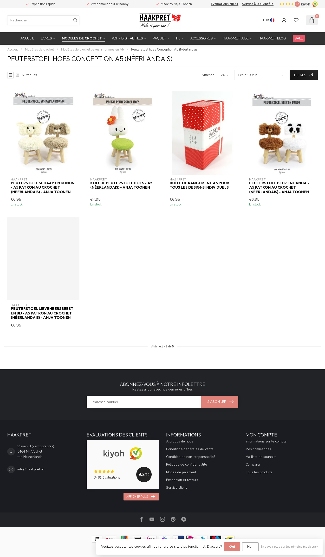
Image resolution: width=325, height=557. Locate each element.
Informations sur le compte (266, 441)
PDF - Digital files (127, 38)
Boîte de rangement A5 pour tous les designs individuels (199, 185)
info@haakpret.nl (30, 469)
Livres (46, 38)
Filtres (303, 75)
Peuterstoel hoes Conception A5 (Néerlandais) (165, 49)
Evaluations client (224, 4)
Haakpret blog (272, 38)
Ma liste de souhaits (261, 457)
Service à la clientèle (257, 4)
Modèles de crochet (82, 38)
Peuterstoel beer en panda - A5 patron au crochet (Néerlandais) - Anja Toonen (279, 187)
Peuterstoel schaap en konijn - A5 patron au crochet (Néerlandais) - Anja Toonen (42, 187)
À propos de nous (179, 441)
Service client (176, 487)
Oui (232, 546)
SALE (299, 38)
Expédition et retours (182, 480)
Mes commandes (258, 449)
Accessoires (201, 38)
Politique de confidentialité (186, 464)
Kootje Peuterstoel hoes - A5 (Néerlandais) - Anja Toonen (121, 185)
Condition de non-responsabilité (190, 457)
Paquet (159, 38)
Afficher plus (140, 496)
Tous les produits (259, 472)
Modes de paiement (181, 472)
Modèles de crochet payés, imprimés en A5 (92, 49)
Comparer (253, 464)
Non (250, 546)
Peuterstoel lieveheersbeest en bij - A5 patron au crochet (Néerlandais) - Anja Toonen (42, 313)
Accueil (27, 38)
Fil (178, 38)
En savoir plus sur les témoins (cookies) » (289, 546)
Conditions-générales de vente (190, 449)
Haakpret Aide (236, 38)
